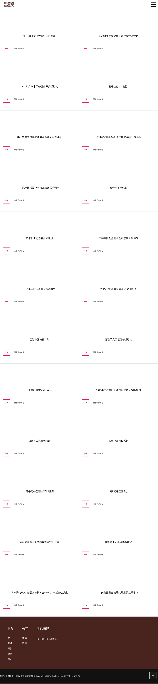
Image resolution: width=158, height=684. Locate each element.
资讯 (10, 659)
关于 (10, 638)
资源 (10, 654)
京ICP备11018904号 (72, 676)
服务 (10, 643)
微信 (24, 638)
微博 (24, 643)
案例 (10, 648)
